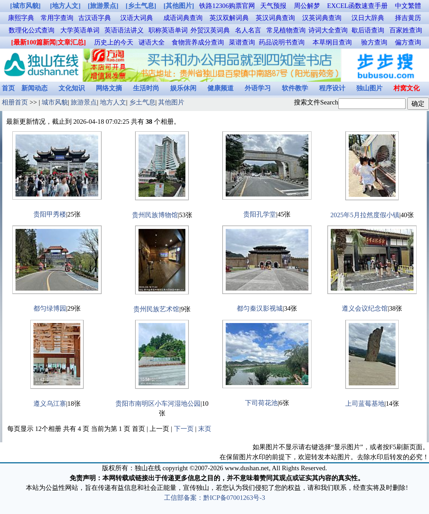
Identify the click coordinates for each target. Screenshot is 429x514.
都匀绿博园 (49, 308)
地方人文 (113, 102)
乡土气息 (142, 102)
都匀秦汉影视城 (260, 308)
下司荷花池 (261, 402)
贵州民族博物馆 (155, 215)
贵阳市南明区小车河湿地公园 (158, 403)
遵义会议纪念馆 (365, 308)
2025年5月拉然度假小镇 (364, 215)
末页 (204, 428)
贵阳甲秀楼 (49, 214)
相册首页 (15, 102)
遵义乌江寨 (49, 403)
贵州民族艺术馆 (156, 309)
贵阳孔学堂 (259, 214)
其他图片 (171, 102)
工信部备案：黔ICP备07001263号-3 (214, 497)
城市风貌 (55, 102)
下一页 (184, 428)
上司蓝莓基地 (365, 403)
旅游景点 (84, 102)
